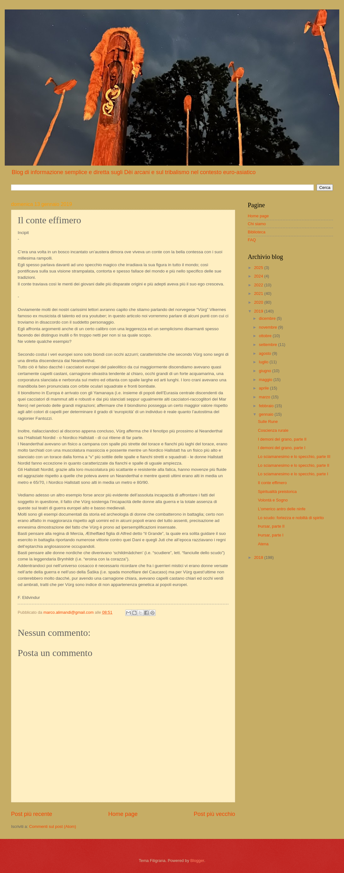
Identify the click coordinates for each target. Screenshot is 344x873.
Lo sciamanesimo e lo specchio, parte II (293, 465)
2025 (259, 267)
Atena (263, 544)
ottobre (266, 335)
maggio (266, 379)
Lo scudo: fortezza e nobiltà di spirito (291, 517)
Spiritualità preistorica (277, 491)
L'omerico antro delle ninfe (281, 509)
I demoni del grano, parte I (281, 447)
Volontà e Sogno (273, 500)
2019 (259, 311)
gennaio (266, 414)
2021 (259, 293)
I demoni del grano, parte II (282, 439)
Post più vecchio (214, 814)
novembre (268, 327)
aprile (264, 388)
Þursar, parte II (271, 526)
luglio (264, 362)
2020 (259, 302)
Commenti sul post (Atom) (52, 826)
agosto (265, 353)
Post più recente (31, 814)
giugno (265, 370)
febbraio (267, 405)
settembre (268, 344)
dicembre (268, 318)
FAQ (252, 239)
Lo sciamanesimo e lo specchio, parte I (293, 474)
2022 (259, 285)
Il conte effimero (272, 482)
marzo (265, 397)
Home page (123, 814)
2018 (259, 557)
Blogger (197, 860)
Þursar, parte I (270, 535)
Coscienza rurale (273, 430)
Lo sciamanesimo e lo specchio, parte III (294, 456)
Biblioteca (256, 232)
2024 (259, 276)
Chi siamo (257, 223)
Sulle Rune (268, 421)
